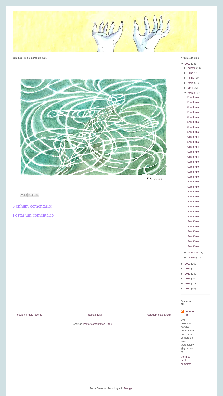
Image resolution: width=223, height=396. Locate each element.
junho (191, 77)
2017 (188, 273)
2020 (188, 263)
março (192, 92)
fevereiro (193, 252)
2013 (188, 283)
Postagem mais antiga (158, 314)
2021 (188, 63)
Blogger (128, 388)
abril (190, 87)
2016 (188, 278)
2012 (188, 288)
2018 (188, 268)
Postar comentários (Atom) (98, 323)
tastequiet (189, 313)
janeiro (192, 257)
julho (191, 72)
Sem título (193, 97)
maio (191, 82)
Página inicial (94, 314)
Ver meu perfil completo (186, 360)
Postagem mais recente (28, 314)
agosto (192, 67)
